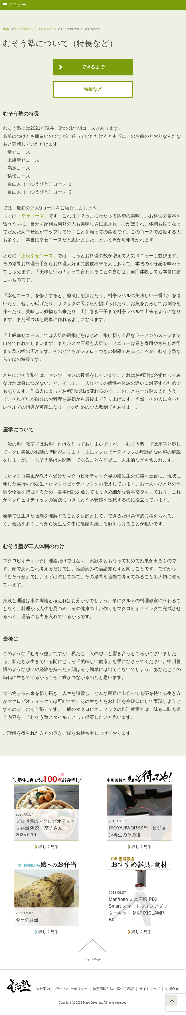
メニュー (14, 4)
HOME (7, 28)
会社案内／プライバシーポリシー (62, 989)
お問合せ (170, 989)
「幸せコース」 (32, 215)
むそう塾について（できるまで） (36, 28)
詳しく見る (46, 846)
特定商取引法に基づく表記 (113, 989)
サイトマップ (149, 989)
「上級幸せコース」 (37, 255)
